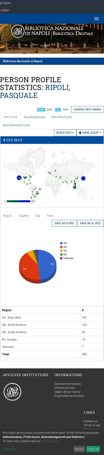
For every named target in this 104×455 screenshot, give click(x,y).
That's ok (93, 449)
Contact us (90, 421)
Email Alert (90, 132)
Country (24, 215)
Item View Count (62, 117)
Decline (79, 449)
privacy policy (49, 441)
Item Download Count (16, 125)
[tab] (8, 216)
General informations (67, 383)
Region (7, 215)
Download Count (34, 117)
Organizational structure (69, 395)
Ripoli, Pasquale (35, 91)
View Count (10, 116)
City (37, 215)
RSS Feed (65, 132)
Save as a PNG (64, 223)
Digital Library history (67, 391)
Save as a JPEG (90, 223)
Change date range (87, 109)
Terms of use (92, 425)
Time (50, 215)
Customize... (10, 449)
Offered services (64, 387)
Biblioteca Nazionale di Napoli (22, 61)
